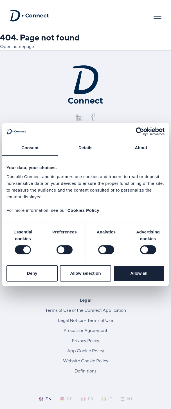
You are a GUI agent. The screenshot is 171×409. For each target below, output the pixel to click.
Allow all (138, 273)
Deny (32, 273)
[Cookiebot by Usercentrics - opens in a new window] (140, 131)
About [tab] (141, 147)
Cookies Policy (84, 210)
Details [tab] (85, 147)
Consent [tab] (30, 147)
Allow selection (85, 273)
